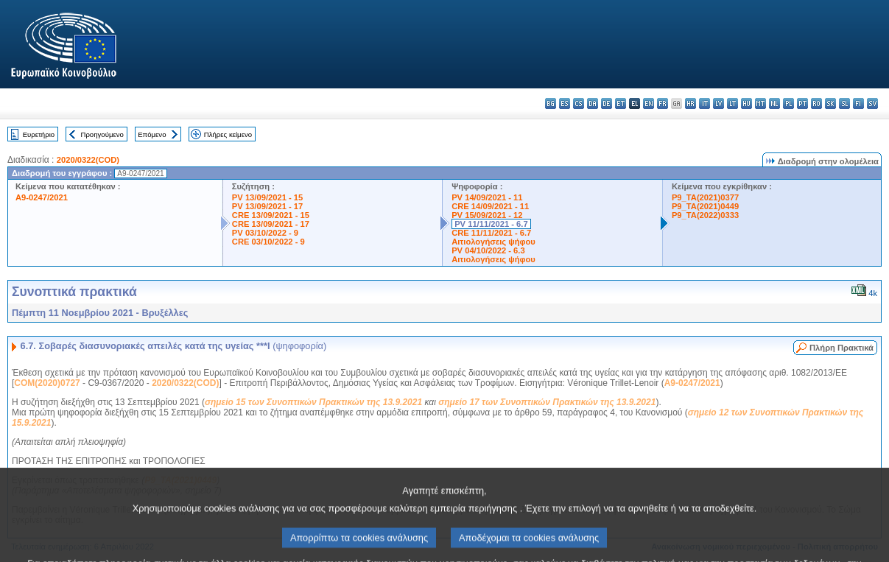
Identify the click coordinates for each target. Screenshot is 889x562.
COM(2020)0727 (47, 383)
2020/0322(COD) (88, 159)
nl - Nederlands (774, 103)
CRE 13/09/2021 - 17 (270, 223)
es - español (564, 103)
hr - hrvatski (690, 103)
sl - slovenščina (844, 103)
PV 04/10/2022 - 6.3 (488, 250)
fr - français (662, 103)
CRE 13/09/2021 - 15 (270, 215)
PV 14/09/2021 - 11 (486, 197)
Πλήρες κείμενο (228, 134)
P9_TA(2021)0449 (705, 206)
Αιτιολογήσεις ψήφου (493, 241)
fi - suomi (858, 103)
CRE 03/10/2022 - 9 (268, 241)
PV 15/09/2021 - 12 (486, 215)
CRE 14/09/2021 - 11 (490, 206)
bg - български (550, 103)
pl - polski (788, 103)
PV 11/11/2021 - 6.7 (491, 223)
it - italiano (704, 103)
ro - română (816, 103)
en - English (648, 103)
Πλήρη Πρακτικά (841, 347)
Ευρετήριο (39, 134)
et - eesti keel (620, 103)
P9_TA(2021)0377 (705, 197)
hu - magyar (746, 103)
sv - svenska (872, 103)
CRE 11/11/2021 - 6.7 (491, 232)
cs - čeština (578, 103)
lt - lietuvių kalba (732, 103)
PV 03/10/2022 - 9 (265, 232)
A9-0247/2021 (41, 197)
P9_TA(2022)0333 (705, 215)
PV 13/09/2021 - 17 (267, 206)
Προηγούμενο (101, 134)
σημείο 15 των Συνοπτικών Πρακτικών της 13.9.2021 (313, 402)
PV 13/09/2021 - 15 (267, 197)
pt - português (802, 103)
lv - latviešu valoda (718, 103)
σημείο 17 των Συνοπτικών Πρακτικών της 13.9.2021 (547, 402)
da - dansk (592, 103)
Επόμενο (152, 134)
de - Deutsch (606, 103)
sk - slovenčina (830, 103)
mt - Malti (760, 103)
